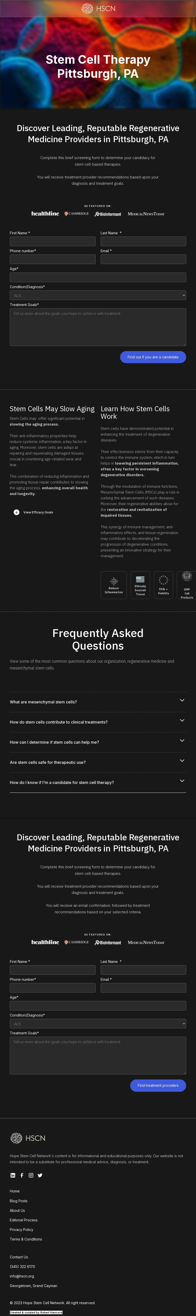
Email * (106, 251)
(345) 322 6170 (22, 1266)
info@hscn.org (22, 1276)
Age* (14, 269)
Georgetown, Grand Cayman (33, 1286)
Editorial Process (24, 1220)
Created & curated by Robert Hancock (36, 1312)
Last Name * (111, 233)
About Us (17, 1210)
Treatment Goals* (24, 305)
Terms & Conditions (26, 1239)
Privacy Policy (21, 1229)
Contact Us (19, 1257)
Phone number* (23, 251)
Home (15, 1191)
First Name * (20, 233)
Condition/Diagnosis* (27, 287)
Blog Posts (18, 1201)
